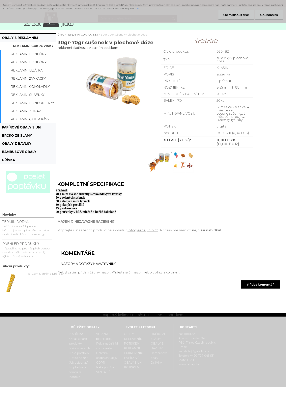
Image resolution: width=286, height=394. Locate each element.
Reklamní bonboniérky (32, 103)
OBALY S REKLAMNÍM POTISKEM (20, 39)
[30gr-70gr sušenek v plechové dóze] (159, 151)
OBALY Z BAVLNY (16, 144)
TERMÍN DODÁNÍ (16, 222)
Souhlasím (269, 15)
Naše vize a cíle (80, 348)
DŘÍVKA (8, 160)
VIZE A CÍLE (104, 372)
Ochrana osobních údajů (106, 355)
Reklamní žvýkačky (28, 78)
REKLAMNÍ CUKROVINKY (33, 46)
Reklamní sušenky (27, 95)
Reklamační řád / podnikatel (107, 346)
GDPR (100, 362)
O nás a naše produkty (78, 341)
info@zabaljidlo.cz (143, 230)
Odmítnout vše (235, 15)
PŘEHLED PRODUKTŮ (20, 244)
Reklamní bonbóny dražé (29, 63)
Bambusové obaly (19, 152)
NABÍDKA (76, 334)
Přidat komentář (260, 284)
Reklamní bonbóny (29, 54)
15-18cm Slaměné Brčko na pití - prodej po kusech (45, 273)
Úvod (61, 34)
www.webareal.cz (159, 390)
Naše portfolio (79, 353)
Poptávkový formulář (77, 370)
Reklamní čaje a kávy (30, 119)
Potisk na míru (79, 358)
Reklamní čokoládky (30, 87)
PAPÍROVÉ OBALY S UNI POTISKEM (21, 128)
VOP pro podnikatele (104, 336)
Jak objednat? (79, 362)
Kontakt (74, 377)
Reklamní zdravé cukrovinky (27, 112)
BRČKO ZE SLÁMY (17, 135)
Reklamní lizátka (27, 70)
